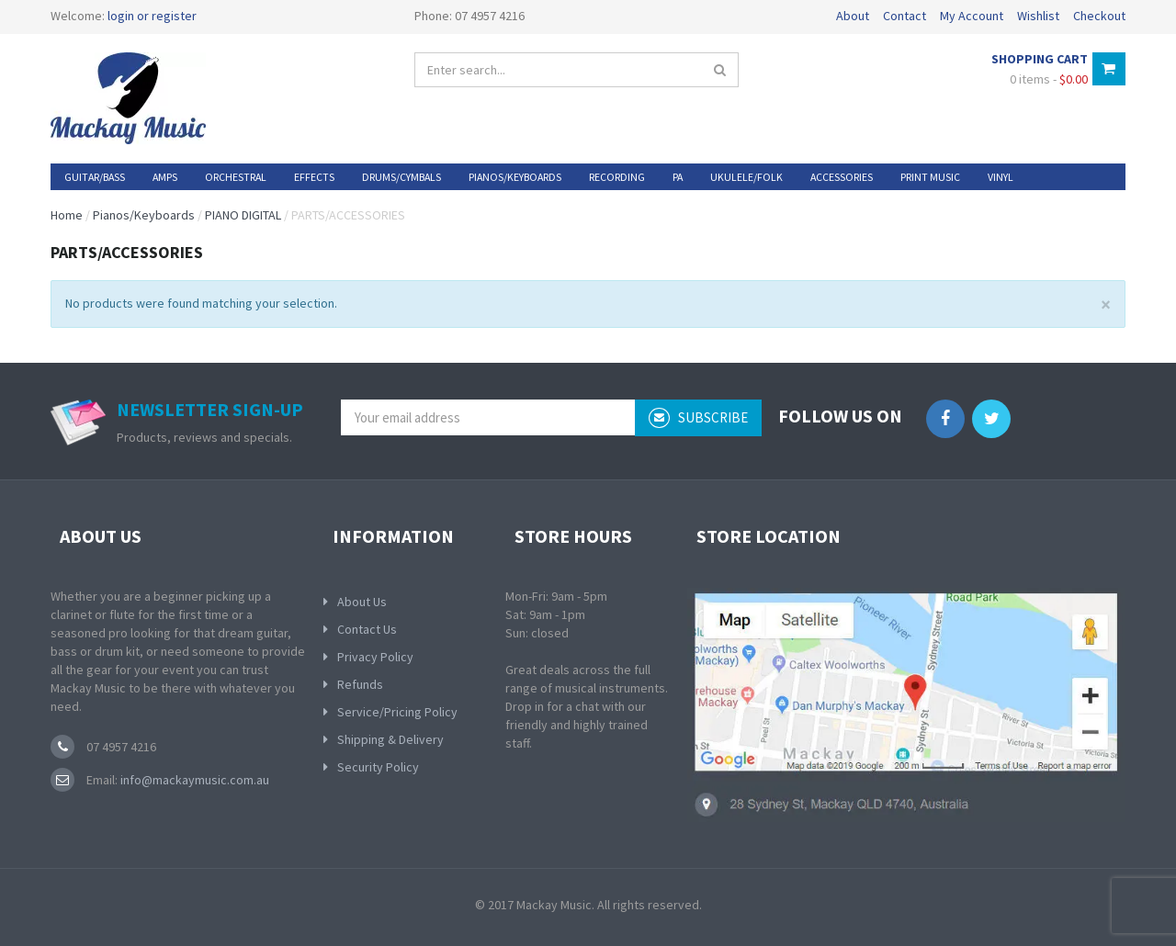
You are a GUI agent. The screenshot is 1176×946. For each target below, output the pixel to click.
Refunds (360, 684)
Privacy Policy (375, 656)
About (852, 15)
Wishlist (1038, 15)
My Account (971, 15)
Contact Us (367, 629)
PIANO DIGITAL (243, 215)
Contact (904, 15)
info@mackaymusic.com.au (193, 779)
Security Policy (378, 767)
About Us (362, 601)
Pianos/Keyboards (144, 215)
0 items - (1049, 79)
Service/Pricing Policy (397, 712)
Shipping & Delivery (390, 739)
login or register (152, 15)
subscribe (698, 418)
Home (67, 215)
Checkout (1099, 15)
